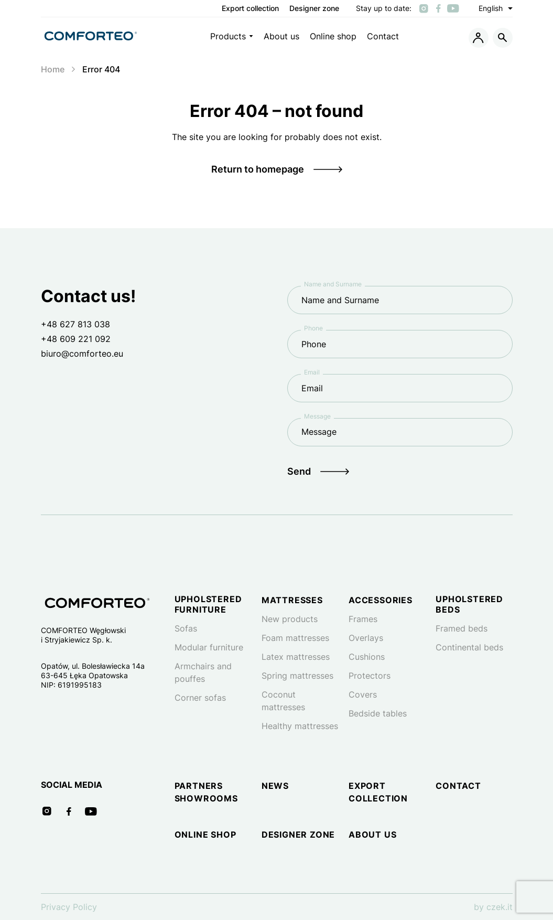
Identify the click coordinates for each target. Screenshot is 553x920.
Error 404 (101, 69)
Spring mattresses (297, 675)
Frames (363, 619)
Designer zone (314, 8)
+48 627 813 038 (75, 324)
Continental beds (469, 647)
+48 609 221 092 (76, 339)
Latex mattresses (296, 656)
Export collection (250, 8)
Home (52, 69)
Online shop (333, 36)
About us (281, 36)
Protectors (370, 675)
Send (299, 471)
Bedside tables (378, 713)
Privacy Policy (69, 907)
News (275, 785)
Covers (363, 694)
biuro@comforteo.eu (82, 353)
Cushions (367, 656)
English (496, 8)
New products (290, 619)
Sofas (186, 628)
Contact (383, 36)
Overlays (366, 638)
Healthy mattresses (300, 726)
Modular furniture (209, 647)
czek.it (499, 907)
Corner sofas (200, 697)
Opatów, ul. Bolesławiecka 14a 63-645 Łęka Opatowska (93, 670)
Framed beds (461, 628)
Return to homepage (257, 169)
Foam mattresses (295, 638)
